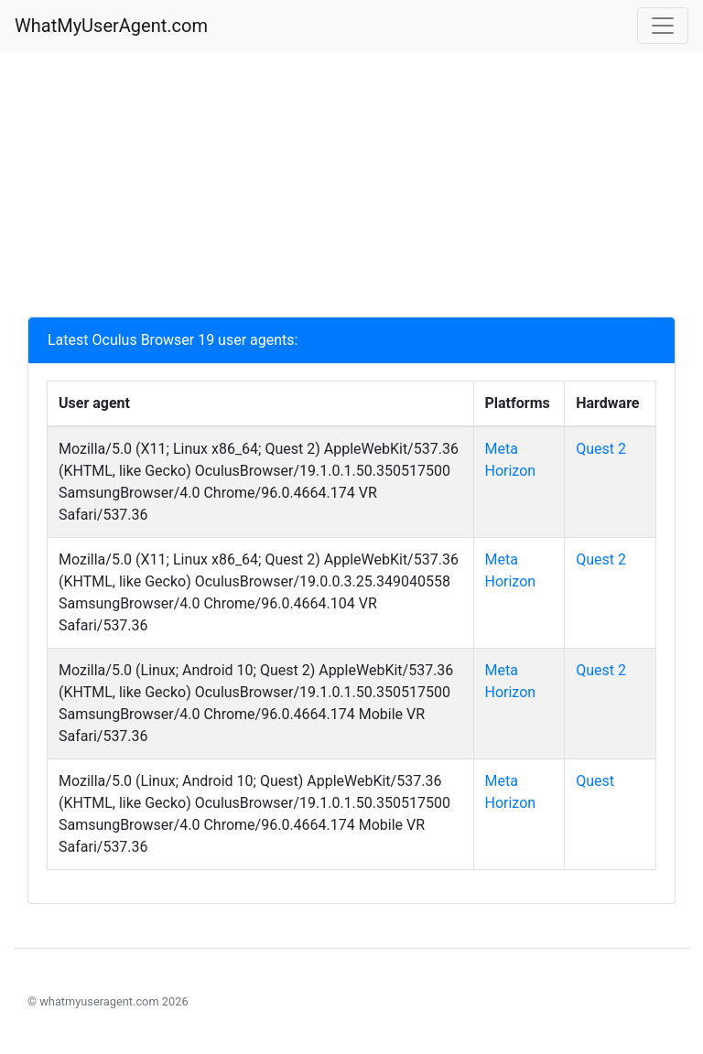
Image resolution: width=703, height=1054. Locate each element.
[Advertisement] (351, 188)
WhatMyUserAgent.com (111, 26)
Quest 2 (601, 448)
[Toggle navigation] (662, 25)
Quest (595, 781)
